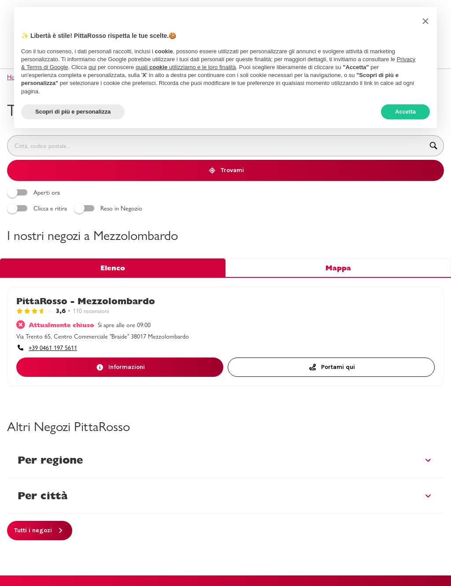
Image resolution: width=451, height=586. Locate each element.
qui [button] (92, 67)
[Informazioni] (119, 367)
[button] (425, 21)
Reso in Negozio (109, 208)
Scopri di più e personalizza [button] (73, 111)
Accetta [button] (405, 111)
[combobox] (215, 145)
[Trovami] (225, 170)
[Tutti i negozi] (39, 530)
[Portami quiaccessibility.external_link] (331, 367)
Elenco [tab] (112, 268)
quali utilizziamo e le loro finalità (186, 67)
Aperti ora (35, 192)
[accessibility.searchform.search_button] (433, 145)
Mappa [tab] (338, 268)
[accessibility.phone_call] (46, 347)
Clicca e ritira (38, 208)
